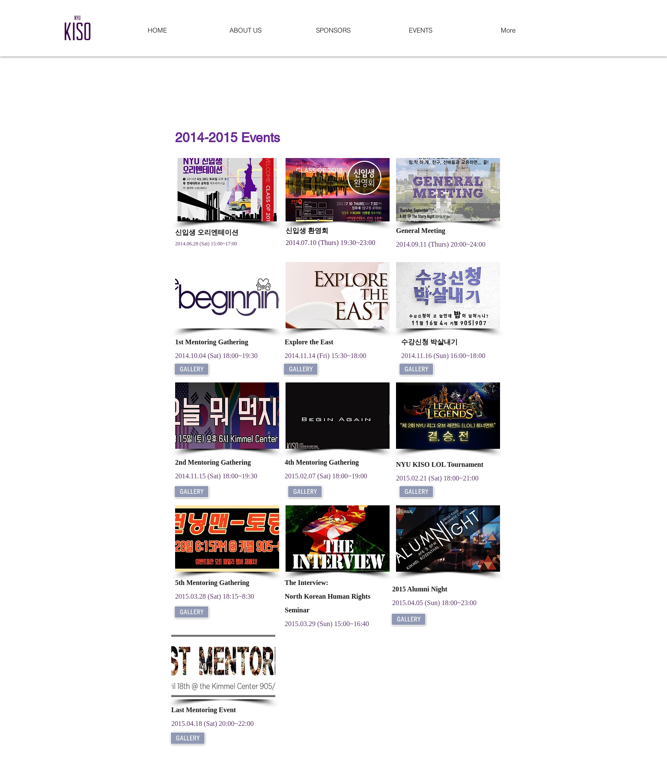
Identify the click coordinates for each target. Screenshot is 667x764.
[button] (245, 30)
